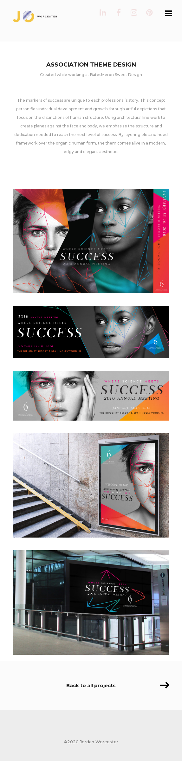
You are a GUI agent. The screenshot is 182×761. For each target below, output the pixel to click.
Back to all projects (91, 685)
